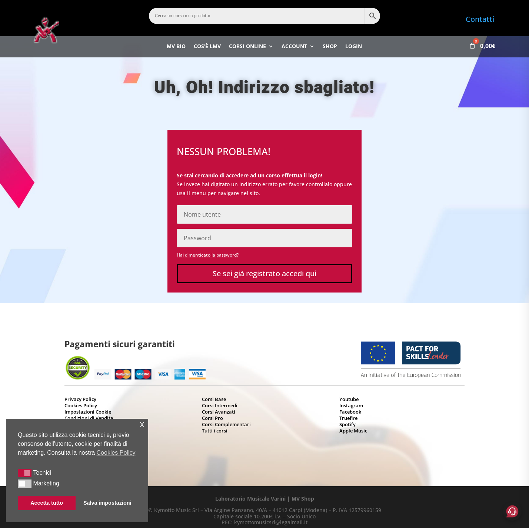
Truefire (348, 418)
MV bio (176, 47)
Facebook (350, 411)
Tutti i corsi (214, 430)
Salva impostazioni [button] (107, 503)
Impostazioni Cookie (87, 411)
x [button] (142, 424)
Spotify (347, 424)
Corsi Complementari (226, 424)
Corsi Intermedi (219, 405)
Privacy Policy (80, 399)
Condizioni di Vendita (88, 418)
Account (294, 47)
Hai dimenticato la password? (208, 255)
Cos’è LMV (207, 47)
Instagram (351, 405)
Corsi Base (214, 399)
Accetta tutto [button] (46, 503)
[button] (24, 473)
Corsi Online (247, 47)
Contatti (480, 19)
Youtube (349, 399)
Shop (330, 47)
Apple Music (353, 430)
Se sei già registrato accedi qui (264, 273)
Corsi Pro (212, 418)
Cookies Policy (80, 405)
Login (353, 47)
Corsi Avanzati (218, 411)
